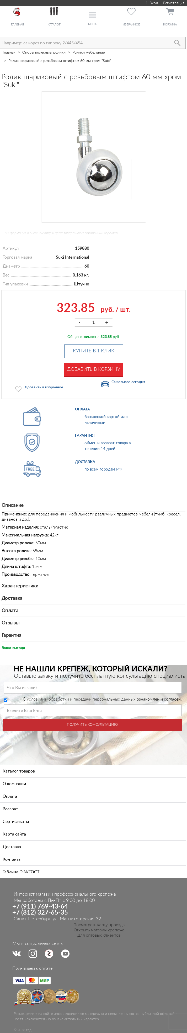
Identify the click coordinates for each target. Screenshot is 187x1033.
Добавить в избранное (44, 387)
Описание (13, 505)
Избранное (131, 24)
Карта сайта (14, 834)
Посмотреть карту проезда (99, 924)
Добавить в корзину (93, 369)
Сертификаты (16, 822)
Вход (151, 3)
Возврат (10, 809)
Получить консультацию (92, 725)
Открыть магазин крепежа (99, 930)
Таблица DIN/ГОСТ (21, 872)
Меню (92, 24)
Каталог (54, 24)
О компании (14, 784)
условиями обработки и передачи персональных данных (81, 699)
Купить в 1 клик (93, 351)
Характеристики (20, 586)
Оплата (10, 610)
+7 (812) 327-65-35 (40, 913)
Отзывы (10, 623)
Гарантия (12, 635)
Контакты (12, 859)
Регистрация (173, 3)
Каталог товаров (19, 771)
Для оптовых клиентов (99, 935)
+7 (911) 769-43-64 (40, 907)
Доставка (12, 598)
